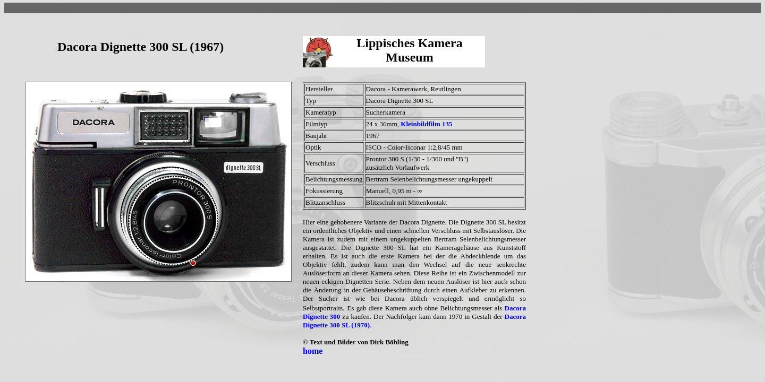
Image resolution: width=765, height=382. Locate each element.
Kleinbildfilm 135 (426, 124)
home (312, 350)
